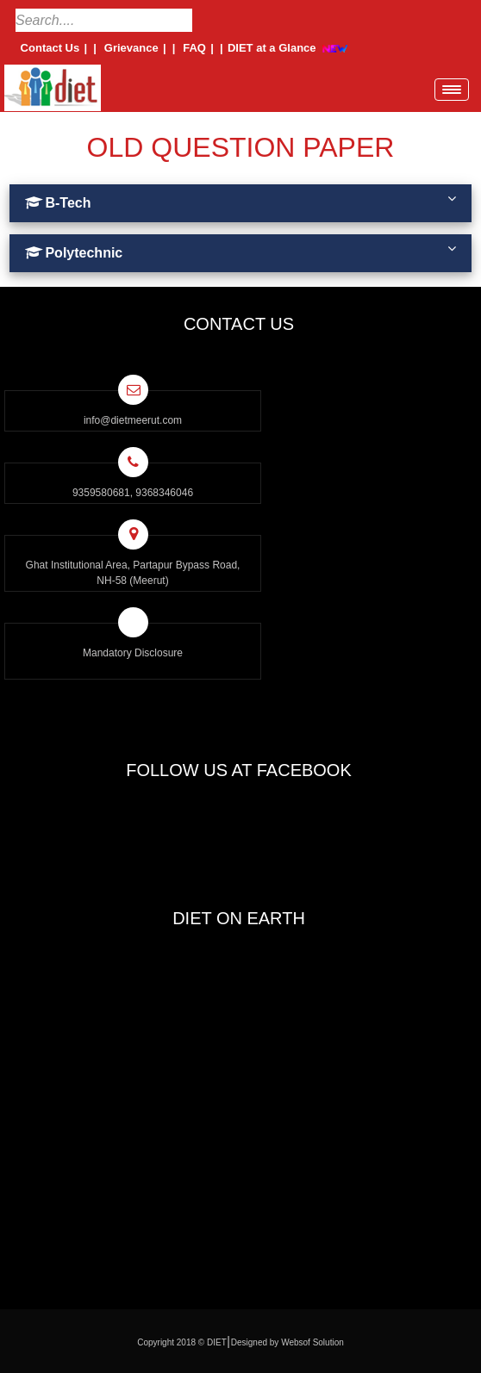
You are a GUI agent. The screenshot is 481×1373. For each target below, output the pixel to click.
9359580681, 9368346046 (132, 493)
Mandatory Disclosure (133, 653)
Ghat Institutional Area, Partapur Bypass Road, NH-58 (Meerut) (133, 573)
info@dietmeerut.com (133, 420)
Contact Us (50, 47)
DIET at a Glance (272, 47)
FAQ (194, 47)
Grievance (131, 47)
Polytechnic (240, 250)
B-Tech (240, 200)
